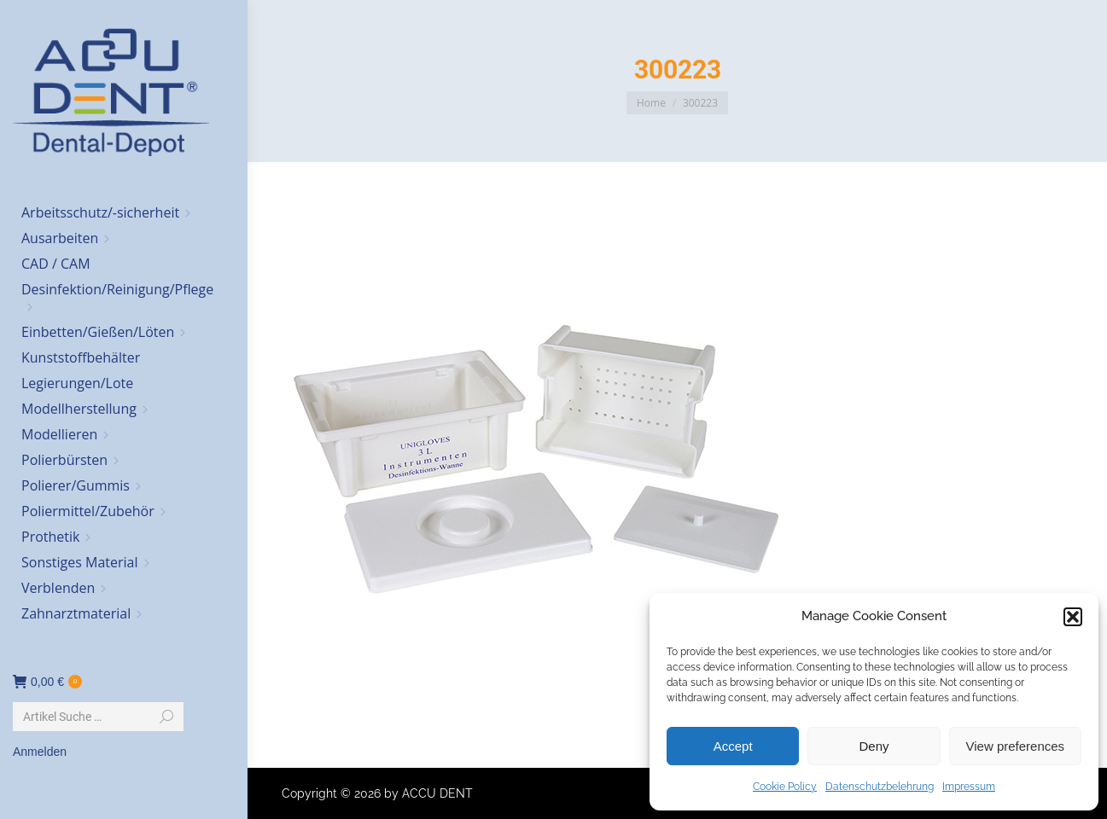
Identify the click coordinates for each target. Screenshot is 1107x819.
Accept (733, 746)
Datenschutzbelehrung (879, 787)
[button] (1072, 616)
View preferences (1015, 746)
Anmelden (40, 751)
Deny (874, 746)
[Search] (98, 716)
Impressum (968, 787)
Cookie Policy (785, 787)
